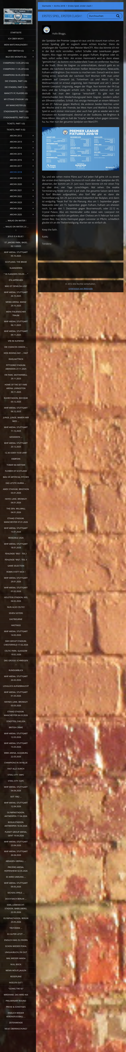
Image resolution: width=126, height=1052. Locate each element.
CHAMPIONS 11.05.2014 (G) (16, 69)
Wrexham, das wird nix (16, 994)
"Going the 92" (16, 988)
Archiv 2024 (16, 208)
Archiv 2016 (16, 160)
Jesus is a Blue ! (16, 236)
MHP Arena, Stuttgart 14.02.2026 (16, 633)
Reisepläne (16, 976)
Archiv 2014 (16, 147)
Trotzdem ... (15, 928)
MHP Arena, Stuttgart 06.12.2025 (16, 409)
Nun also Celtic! (16, 607)
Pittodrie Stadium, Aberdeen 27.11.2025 (16, 367)
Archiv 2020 (16, 184)
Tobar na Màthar (16, 465)
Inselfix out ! (16, 982)
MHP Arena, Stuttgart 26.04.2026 (16, 853)
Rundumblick (16, 670)
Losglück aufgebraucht (16, 686)
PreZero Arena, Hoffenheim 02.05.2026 (16, 869)
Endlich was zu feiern (16, 940)
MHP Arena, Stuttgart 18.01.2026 (16, 546)
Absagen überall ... (16, 861)
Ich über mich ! (16, 38)
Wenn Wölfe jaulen (16, 970)
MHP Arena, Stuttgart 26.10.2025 (16, 294)
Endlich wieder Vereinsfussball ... (16, 1015)
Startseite (15, 32)
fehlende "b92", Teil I (16, 553)
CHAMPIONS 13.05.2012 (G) (16, 63)
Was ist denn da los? (16, 286)
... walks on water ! (16, 220)
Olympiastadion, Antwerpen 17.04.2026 (16, 814)
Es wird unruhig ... (16, 877)
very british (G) (16, 50)
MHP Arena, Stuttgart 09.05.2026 (16, 885)
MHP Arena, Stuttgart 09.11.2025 (16, 333)
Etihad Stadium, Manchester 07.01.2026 (16, 520)
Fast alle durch (15, 768)
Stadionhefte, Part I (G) (16, 111)
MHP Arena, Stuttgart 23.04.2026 (16, 843)
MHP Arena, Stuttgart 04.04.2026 (16, 789)
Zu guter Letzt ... (16, 934)
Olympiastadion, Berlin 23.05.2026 (15, 920)
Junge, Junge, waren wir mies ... (16, 419)
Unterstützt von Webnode (80, 288)
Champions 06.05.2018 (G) (16, 75)
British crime (16, 727)
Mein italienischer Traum (16, 313)
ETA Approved (16, 280)
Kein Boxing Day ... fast (16, 353)
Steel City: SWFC (16, 774)
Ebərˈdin (15, 458)
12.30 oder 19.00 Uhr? (16, 452)
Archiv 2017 (16, 166)
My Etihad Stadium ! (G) (16, 99)
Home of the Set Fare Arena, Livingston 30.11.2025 (16, 388)
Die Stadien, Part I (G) (16, 81)
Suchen (118, 16)
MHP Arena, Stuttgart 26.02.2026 (16, 678)
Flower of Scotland (16, 471)
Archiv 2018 (16, 172)
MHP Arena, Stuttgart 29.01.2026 (16, 579)
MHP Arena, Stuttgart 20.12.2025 (16, 445)
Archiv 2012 (16, 135)
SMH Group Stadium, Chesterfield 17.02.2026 (16, 643)
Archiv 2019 (16, 178)
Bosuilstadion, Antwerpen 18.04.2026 (16, 824)
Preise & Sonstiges (16, 1006)
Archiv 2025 (16, 214)
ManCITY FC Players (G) (16, 93)
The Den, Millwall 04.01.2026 (15, 510)
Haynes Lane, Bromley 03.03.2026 (16, 703)
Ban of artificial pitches (16, 477)
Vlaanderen (16, 268)
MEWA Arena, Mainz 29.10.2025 (16, 304)
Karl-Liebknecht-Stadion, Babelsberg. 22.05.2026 (16, 908)
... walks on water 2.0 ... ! (16, 228)
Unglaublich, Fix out (16, 952)
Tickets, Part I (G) (16, 123)
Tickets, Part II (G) (16, 129)
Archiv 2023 (16, 202)
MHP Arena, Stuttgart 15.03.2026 (16, 745)
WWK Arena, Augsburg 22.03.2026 (16, 755)
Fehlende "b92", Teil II (16, 559)
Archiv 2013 (16, 141)
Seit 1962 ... (16, 796)
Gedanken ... (15, 437)
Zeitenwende (16, 1022)
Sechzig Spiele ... (15, 892)
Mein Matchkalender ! (16, 44)
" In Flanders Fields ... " (16, 274)
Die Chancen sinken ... (16, 347)
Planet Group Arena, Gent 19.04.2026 (16, 834)
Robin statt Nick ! (15, 571)
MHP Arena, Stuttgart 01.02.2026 (16, 589)
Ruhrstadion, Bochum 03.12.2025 (16, 400)
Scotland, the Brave (16, 262)
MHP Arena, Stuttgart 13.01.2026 (16, 530)
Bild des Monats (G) (16, 56)
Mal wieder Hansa (16, 958)
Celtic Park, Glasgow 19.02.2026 (16, 652)
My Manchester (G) (16, 105)
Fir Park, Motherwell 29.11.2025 (16, 377)
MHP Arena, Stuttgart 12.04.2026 (16, 804)
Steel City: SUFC (16, 780)
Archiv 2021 (16, 190)
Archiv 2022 (16, 196)
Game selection (16, 565)
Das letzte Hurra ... (16, 483)
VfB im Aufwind (16, 341)
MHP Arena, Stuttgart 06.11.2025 (16, 323)
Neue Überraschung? (16, 1028)
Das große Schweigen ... (16, 662)
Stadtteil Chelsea (15, 721)
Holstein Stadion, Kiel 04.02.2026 (16, 599)
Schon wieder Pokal (16, 946)
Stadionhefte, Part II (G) (16, 117)
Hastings (16, 625)
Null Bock (15, 964)
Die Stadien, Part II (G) (16, 87)
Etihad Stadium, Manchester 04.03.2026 (16, 713)
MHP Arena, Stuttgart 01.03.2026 (16, 694)
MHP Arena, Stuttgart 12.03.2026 (16, 735)
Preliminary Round (16, 1000)
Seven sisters (16, 613)
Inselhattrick (16, 359)
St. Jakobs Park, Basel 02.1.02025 (16, 244)
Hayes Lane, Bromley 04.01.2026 (16, 501)
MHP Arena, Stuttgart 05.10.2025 (16, 254)
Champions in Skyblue (16, 762)
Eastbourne (15, 619)
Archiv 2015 (16, 153)
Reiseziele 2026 (16, 537)
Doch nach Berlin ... (16, 898)
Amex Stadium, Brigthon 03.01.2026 (16, 491)
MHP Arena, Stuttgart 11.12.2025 (16, 429)
